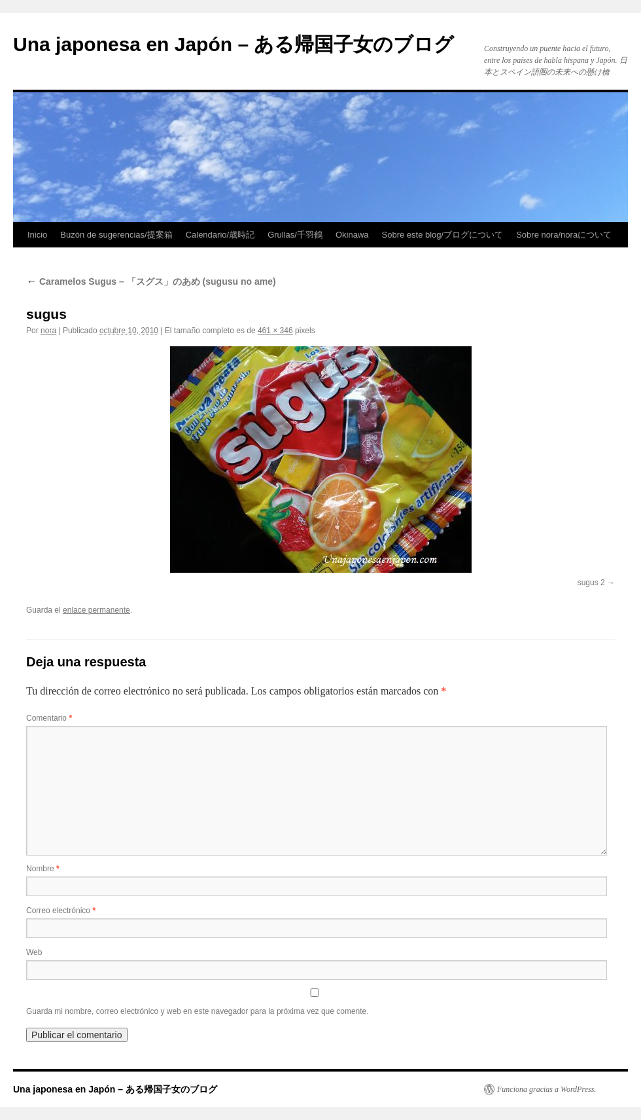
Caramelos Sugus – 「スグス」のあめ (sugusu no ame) (151, 281)
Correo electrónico (60, 910)
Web (34, 952)
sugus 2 (591, 582)
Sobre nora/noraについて (564, 235)
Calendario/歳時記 (220, 235)
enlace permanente (96, 610)
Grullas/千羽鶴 (295, 235)
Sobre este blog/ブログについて (443, 235)
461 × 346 (275, 330)
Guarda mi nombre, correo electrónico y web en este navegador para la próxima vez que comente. (197, 1011)
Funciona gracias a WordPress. (546, 1089)
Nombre (43, 868)
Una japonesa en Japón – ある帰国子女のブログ (233, 44)
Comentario (49, 718)
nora (48, 330)
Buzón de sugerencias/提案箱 (116, 235)
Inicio (37, 235)
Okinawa (352, 235)
